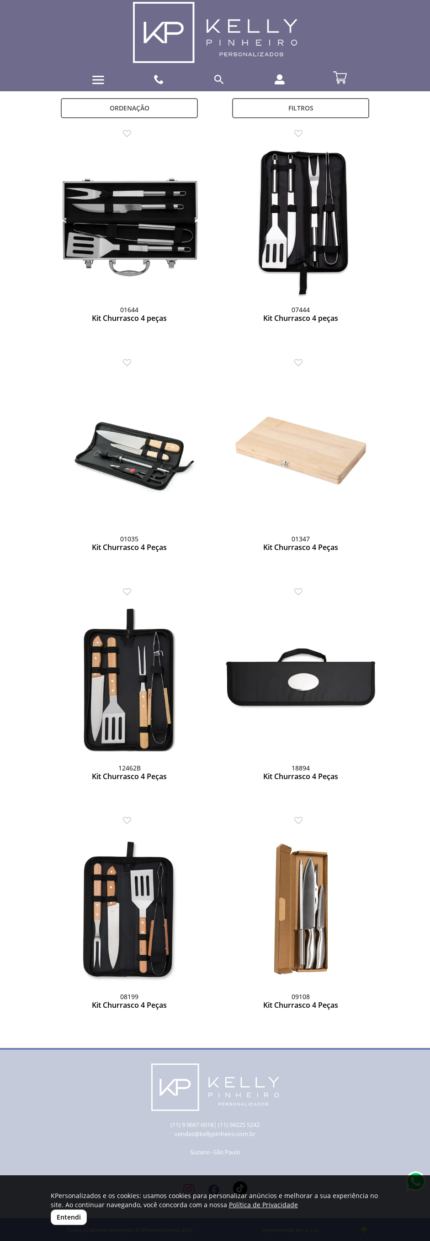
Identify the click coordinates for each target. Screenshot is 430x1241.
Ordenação (129, 108)
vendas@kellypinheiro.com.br (215, 1134)
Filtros (300, 108)
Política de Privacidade (263, 1204)
